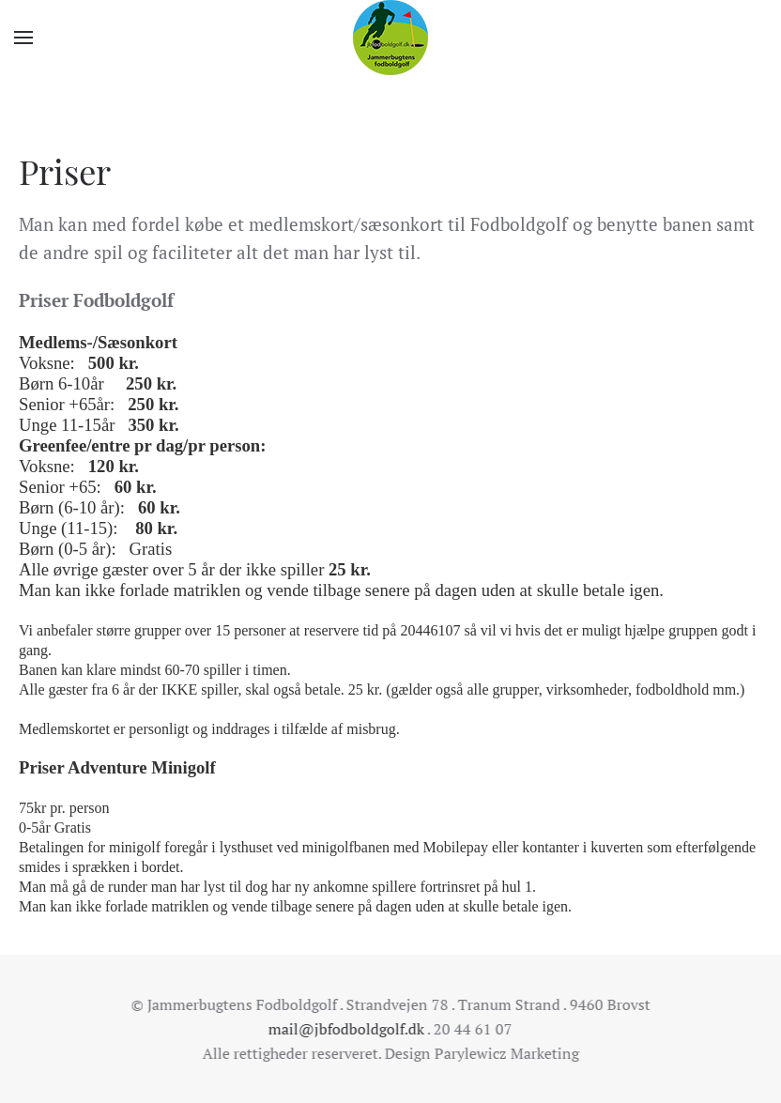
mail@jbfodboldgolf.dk (344, 1029)
